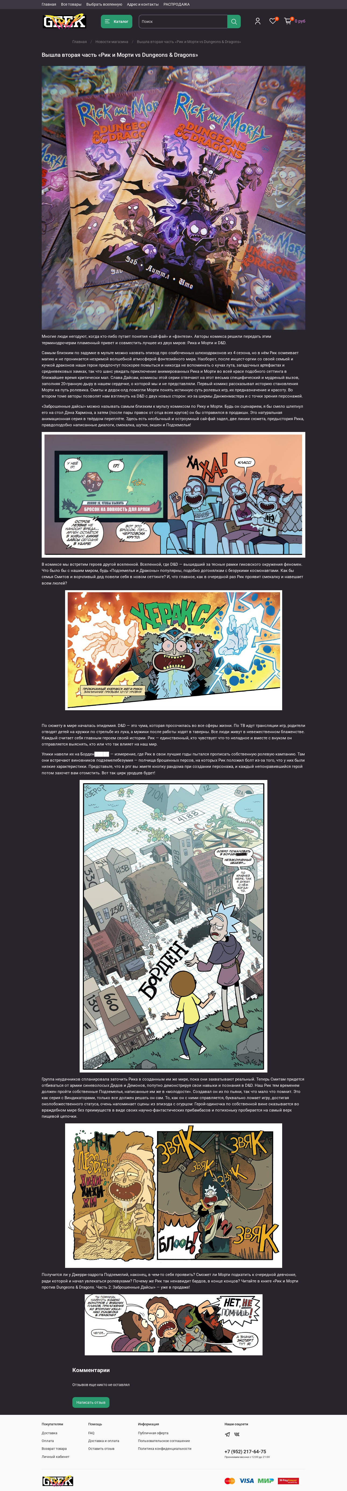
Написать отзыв (90, 1402)
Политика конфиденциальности (165, 1449)
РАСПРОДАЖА (177, 4)
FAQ (91, 1433)
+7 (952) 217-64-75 (245, 1451)
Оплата (48, 1441)
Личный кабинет (55, 1457)
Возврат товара (54, 1449)
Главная (49, 4)
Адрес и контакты (143, 4)
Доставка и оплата (103, 1441)
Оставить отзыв (101, 1449)
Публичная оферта (153, 1433)
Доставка (49, 1433)
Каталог (116, 21)
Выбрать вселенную (104, 4)
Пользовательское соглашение (164, 1441)
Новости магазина (111, 42)
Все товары (71, 4)
